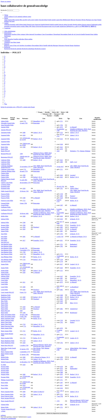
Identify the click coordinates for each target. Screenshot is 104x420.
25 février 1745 (24, 191)
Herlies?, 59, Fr (37, 139)
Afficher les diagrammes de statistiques (57, 413)
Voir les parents (41, 413)
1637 (61, 377)
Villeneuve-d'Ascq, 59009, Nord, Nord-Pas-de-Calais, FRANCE (42, 153)
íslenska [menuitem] (75, 24)
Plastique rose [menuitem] (90, 20)
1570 (23, 139)
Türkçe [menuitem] (34, 26)
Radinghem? (73, 244)
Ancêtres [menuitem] (14, 34)
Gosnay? (72, 289)
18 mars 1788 (24, 314)
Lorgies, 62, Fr (74, 338)
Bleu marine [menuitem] (16, 20)
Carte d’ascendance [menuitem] (47, 34)
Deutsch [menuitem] (29, 24)
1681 (61, 231)
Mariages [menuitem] (56, 45)
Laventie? (73, 175)
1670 (61, 149)
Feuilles (56, 115)
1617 (24, 240)
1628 (61, 198)
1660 (24, 270)
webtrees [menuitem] (25, 16)
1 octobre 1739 (24, 345)
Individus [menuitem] (21, 39)
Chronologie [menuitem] (57, 34)
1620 (61, 303)
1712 (24, 200)
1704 (24, 396)
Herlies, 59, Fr (74, 200)
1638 (58, 151)
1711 (24, 121)
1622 (61, 147)
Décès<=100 (63, 112)
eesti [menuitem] (33, 24)
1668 (61, 295)
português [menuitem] (7, 26)
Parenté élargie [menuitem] (69, 45)
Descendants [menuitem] (64, 34)
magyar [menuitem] (89, 24)
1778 (61, 261)
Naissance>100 (46, 114)
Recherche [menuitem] (7, 48)
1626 (61, 144)
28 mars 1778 (24, 171)
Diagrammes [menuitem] (8, 34)
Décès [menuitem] (41, 45)
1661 (61, 404)
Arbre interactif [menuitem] (30, 34)
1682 (61, 227)
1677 (61, 221)
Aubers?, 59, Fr (37, 132)
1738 (61, 194)
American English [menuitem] (40, 24)
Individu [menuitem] (50, 45)
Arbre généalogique (9, 31)
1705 (61, 391)
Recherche (4, 10)
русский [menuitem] (57, 26)
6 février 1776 (59, 200)
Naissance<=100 (58, 114)
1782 (61, 246)
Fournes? (72, 196)
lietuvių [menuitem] (84, 24)
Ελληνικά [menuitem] (39, 26)
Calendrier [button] (7, 40)
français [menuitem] (61, 24)
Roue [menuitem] (92, 34)
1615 (61, 139)
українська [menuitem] (63, 26)
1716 (24, 259)
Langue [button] (6, 23)
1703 (61, 234)
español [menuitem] (56, 24)
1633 (61, 219)
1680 (24, 132)
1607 (21, 310)
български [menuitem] (45, 26)
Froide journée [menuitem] (51, 20)
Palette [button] (6, 18)
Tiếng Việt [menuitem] (28, 26)
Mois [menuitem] (14, 42)
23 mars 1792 (24, 123)
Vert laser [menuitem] (12, 21)
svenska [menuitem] (22, 26)
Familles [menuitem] (16, 39)
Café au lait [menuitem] (30, 20)
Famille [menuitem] (45, 45)
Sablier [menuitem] (96, 34)
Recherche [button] (7, 47)
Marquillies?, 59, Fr (38, 121)
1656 (61, 286)
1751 (61, 244)
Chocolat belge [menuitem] (43, 20)
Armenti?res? (74, 227)
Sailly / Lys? (73, 162)
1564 (21, 158)
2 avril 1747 (60, 236)
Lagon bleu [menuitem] (59, 20)
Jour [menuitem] (12, 42)
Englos (72, 186)
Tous (5, 104)
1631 (61, 312)
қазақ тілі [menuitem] (51, 26)
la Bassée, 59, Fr (74, 219)
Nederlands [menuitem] (94, 24)
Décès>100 (55, 112)
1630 (24, 135)
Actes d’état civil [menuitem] (14, 45)
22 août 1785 (23, 248)
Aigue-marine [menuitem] (8, 20)
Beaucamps (36, 123)
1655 (61, 374)
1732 (61, 132)
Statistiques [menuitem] (7, 36)
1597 (61, 205)
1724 (24, 318)
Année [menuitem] (18, 42)
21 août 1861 (23, 180)
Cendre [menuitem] (36, 20)
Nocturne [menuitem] (78, 20)
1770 (58, 401)
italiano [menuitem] (80, 24)
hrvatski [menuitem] (70, 24)
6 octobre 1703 (59, 210)
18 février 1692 (24, 213)
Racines (48, 115)
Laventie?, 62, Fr (75, 320)
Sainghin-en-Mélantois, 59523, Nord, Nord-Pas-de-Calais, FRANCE (80, 129)
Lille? (71, 366)
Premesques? (73, 198)
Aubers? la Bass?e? (38, 391)
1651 (61, 225)
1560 (23, 145)
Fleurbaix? (36, 227)
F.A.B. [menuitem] (15, 16)
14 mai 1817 (60, 166)
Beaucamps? (73, 246)
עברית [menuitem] (79, 26)
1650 (24, 342)
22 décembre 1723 (25, 362)
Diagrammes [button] (7, 33)
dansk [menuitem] (25, 24)
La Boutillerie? (74, 287)
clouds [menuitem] (6, 16)
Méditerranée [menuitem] (67, 20)
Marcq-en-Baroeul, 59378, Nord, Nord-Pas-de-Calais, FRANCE (42, 345)
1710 (24, 324)
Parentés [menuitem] (87, 34)
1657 (61, 385)
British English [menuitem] (49, 24)
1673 (61, 134)
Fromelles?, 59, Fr (75, 225)
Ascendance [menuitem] (38, 34)
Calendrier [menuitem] (7, 42)
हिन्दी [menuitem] (83, 26)
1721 (58, 136)
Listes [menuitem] (6, 39)
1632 (61, 388)
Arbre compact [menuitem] (21, 34)
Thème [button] (6, 15)
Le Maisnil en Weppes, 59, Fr (78, 236)
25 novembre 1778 (25, 166)
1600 (24, 160)
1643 (24, 229)
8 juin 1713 (23, 292)
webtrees (3, 415)
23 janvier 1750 (24, 349)
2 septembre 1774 (25, 352)
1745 (61, 320)
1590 (24, 147)
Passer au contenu (6, 1)
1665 (61, 297)
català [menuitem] (17, 24)
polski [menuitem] (99, 24)
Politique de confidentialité (8, 418)
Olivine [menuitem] (83, 20)
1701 (61, 188)
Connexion (7, 28)
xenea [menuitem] (29, 16)
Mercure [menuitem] (73, 20)
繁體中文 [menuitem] (93, 26)
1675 (61, 370)
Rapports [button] (6, 44)
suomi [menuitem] (18, 26)
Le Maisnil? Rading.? (76, 295)
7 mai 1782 (60, 396)
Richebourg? (73, 312)
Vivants (39, 112)
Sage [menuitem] (95, 20)
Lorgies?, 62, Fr (74, 264)
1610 (24, 385)
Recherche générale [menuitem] (16, 48)
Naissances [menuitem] (62, 45)
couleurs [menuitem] (10, 16)
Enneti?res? (73, 231)
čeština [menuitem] (21, 24)
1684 (24, 257)
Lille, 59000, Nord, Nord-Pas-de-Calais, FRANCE (42, 166)
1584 (21, 153)
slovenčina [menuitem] (13, 26)
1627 (61, 276)
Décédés (46, 112)
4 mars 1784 (23, 203)
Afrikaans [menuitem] (7, 24)
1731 (61, 407)
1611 (24, 282)
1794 (61, 125)
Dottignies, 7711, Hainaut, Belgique (80, 151)
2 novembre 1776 (25, 250)
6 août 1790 (23, 316)
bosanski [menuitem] (12, 24)
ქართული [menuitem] (69, 26)
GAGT (29, 417)
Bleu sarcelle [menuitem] (23, 20)
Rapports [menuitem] (7, 45)
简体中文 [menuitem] (88, 26)
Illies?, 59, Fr (74, 303)
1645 (61, 301)
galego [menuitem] (66, 24)
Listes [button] (6, 37)
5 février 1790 (59, 349)
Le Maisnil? (73, 127)
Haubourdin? (73, 368)
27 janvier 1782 (24, 354)
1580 (23, 265)
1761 (61, 322)
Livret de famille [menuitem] (80, 34)
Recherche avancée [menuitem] (40, 48)
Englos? (72, 322)
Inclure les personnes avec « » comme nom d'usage (18, 107)
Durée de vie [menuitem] (72, 34)
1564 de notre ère (25, 156)
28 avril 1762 (60, 186)
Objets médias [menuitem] (28, 39)
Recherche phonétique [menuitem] (28, 48)
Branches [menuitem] (11, 39)
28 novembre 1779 (25, 182)
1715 (24, 338)
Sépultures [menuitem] (77, 45)
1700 (24, 252)
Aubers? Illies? (74, 188)
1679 (61, 127)
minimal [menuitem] (19, 16)
